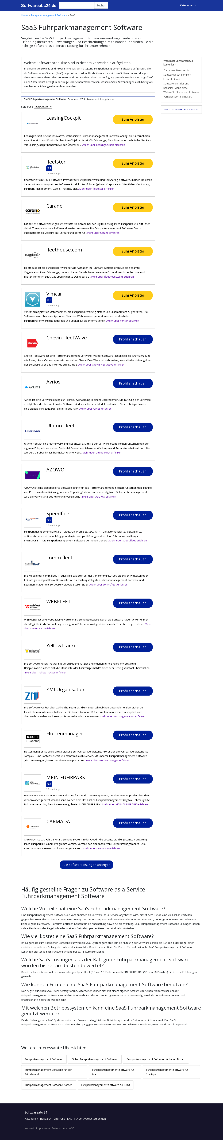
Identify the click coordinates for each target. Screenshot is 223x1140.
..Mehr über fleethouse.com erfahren (112, 276)
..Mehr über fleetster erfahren (96, 188)
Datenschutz (59, 1128)
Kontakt (29, 1128)
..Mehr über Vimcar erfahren (122, 320)
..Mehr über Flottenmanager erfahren (107, 760)
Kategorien (31, 1118)
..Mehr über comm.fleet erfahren (108, 584)
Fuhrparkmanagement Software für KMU (105, 1085)
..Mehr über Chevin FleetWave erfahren (101, 364)
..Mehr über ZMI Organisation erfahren (122, 716)
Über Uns (59, 1118)
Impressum (43, 1128)
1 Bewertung (52, 305)
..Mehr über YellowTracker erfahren (45, 672)
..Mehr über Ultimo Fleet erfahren (101, 452)
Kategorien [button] (187, 5)
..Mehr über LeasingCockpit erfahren (103, 144)
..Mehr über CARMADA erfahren (101, 848)
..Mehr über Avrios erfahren (95, 408)
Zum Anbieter (132, 119)
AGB (71, 1128)
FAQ (69, 1118)
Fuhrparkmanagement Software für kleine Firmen (156, 1059)
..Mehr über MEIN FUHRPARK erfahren (124, 804)
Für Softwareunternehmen (90, 1118)
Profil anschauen (133, 339)
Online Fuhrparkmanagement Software (95, 1059)
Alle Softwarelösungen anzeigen (86, 865)
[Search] (76, 5)
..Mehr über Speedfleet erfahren (127, 540)
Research (45, 1118)
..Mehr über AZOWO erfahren (98, 496)
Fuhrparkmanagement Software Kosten (48, 1085)
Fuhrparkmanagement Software (44, 1059)
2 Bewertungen (53, 173)
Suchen (101, 5)
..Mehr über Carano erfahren (103, 232)
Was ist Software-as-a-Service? (180, 109)
